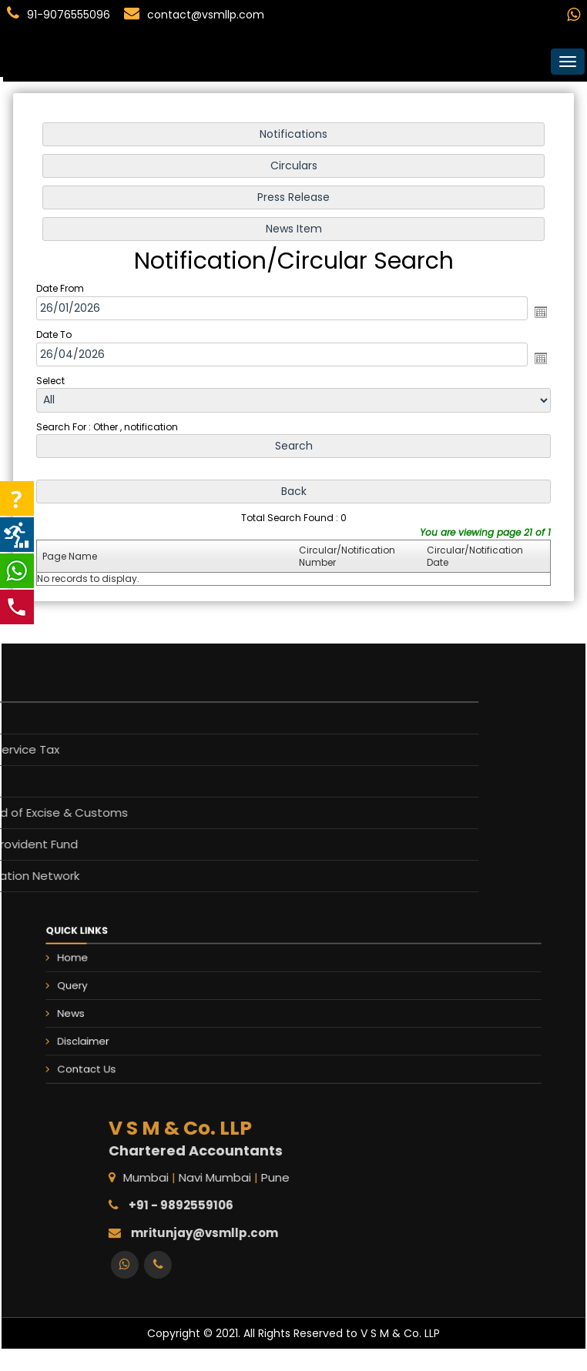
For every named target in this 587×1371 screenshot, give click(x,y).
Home (141, 973)
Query (140, 992)
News (139, 1011)
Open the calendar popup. (536, 312)
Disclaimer (148, 1030)
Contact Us (150, 1050)
